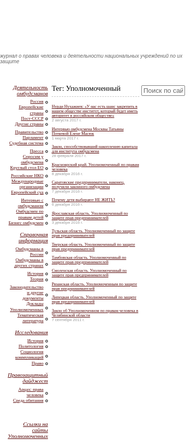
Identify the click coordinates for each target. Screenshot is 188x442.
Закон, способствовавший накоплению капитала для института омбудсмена (94, 149)
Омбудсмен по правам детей (30, 214)
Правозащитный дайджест (28, 378)
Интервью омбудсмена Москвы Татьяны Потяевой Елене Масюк (87, 131)
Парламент (33, 137)
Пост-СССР (32, 118)
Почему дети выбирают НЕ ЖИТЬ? (83, 200)
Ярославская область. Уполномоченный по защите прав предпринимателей (90, 215)
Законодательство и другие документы (27, 292)
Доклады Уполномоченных (27, 306)
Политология (31, 346)
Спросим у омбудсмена (32, 159)
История (36, 273)
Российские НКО (27, 175)
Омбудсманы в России (30, 251)
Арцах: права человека (30, 392)
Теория (37, 278)
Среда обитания (28, 400)
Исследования (31, 332)
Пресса (37, 151)
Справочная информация (33, 237)
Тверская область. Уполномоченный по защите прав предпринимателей (93, 246)
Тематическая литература (31, 318)
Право (38, 363)
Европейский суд (27, 192)
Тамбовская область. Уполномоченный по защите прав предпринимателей (89, 259)
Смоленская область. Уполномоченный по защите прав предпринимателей (89, 272)
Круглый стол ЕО (26, 167)
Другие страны (29, 123)
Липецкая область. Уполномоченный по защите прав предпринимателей (94, 299)
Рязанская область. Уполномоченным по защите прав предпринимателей (94, 286)
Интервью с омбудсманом (31, 203)
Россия (36, 101)
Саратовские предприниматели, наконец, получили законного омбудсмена (88, 184)
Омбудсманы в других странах (28, 262)
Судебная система (27, 142)
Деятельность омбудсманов (30, 90)
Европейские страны (31, 109)
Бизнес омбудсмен (26, 222)
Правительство (29, 131)
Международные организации (28, 184)
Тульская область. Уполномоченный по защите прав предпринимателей (93, 233)
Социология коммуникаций (30, 354)
